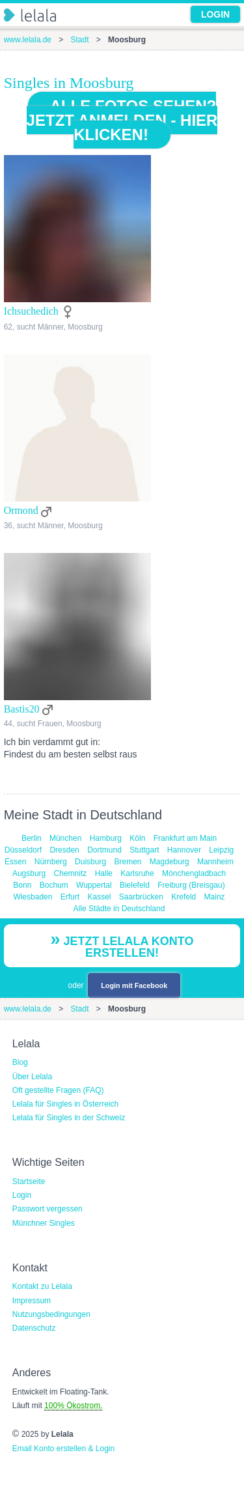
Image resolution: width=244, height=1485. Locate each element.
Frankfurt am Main (185, 838)
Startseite (29, 1181)
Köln (137, 838)
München (65, 838)
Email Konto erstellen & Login (63, 1448)
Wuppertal (93, 885)
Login (21, 1195)
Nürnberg (50, 861)
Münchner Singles (43, 1223)
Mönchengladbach (194, 873)
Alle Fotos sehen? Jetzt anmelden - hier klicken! (122, 120)
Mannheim (215, 861)
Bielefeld (135, 885)
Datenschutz (34, 1328)
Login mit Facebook (134, 985)
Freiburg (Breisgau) (190, 885)
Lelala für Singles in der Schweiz (68, 1117)
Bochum (54, 885)
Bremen (127, 861)
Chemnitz (70, 873)
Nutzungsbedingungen (51, 1314)
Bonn (22, 885)
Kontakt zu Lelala (42, 1286)
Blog (20, 1062)
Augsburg (29, 873)
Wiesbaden (32, 896)
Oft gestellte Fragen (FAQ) (58, 1090)
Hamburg (106, 838)
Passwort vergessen (47, 1208)
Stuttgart (144, 850)
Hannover (184, 850)
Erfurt (70, 896)
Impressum (31, 1300)
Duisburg (90, 861)
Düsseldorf (23, 850)
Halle (104, 873)
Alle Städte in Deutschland (119, 908)
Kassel (99, 896)
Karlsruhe (137, 873)
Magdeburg (169, 861)
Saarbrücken (141, 896)
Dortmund (104, 850)
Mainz (214, 896)
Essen (15, 861)
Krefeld (183, 896)
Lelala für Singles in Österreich (65, 1104)
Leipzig (221, 850)
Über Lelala (32, 1076)
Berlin (31, 838)
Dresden (64, 850)
